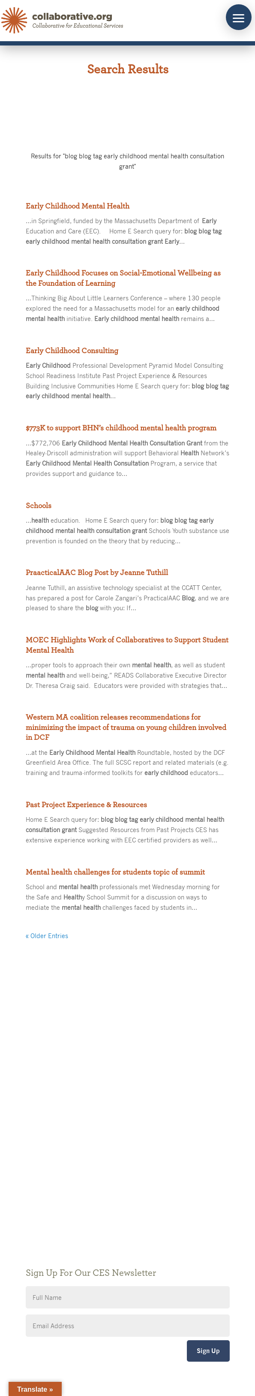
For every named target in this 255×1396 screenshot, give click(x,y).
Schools (38, 506)
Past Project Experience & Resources (86, 805)
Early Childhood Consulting (72, 351)
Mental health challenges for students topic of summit (115, 872)
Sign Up (208, 1350)
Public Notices (50, 1159)
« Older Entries (47, 935)
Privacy (40, 1185)
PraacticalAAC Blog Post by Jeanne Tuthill (97, 573)
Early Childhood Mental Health (77, 206)
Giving (39, 1172)
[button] (239, 17)
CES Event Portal (54, 1211)
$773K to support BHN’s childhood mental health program (121, 428)
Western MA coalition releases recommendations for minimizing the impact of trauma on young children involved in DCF (126, 728)
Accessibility (47, 1198)
